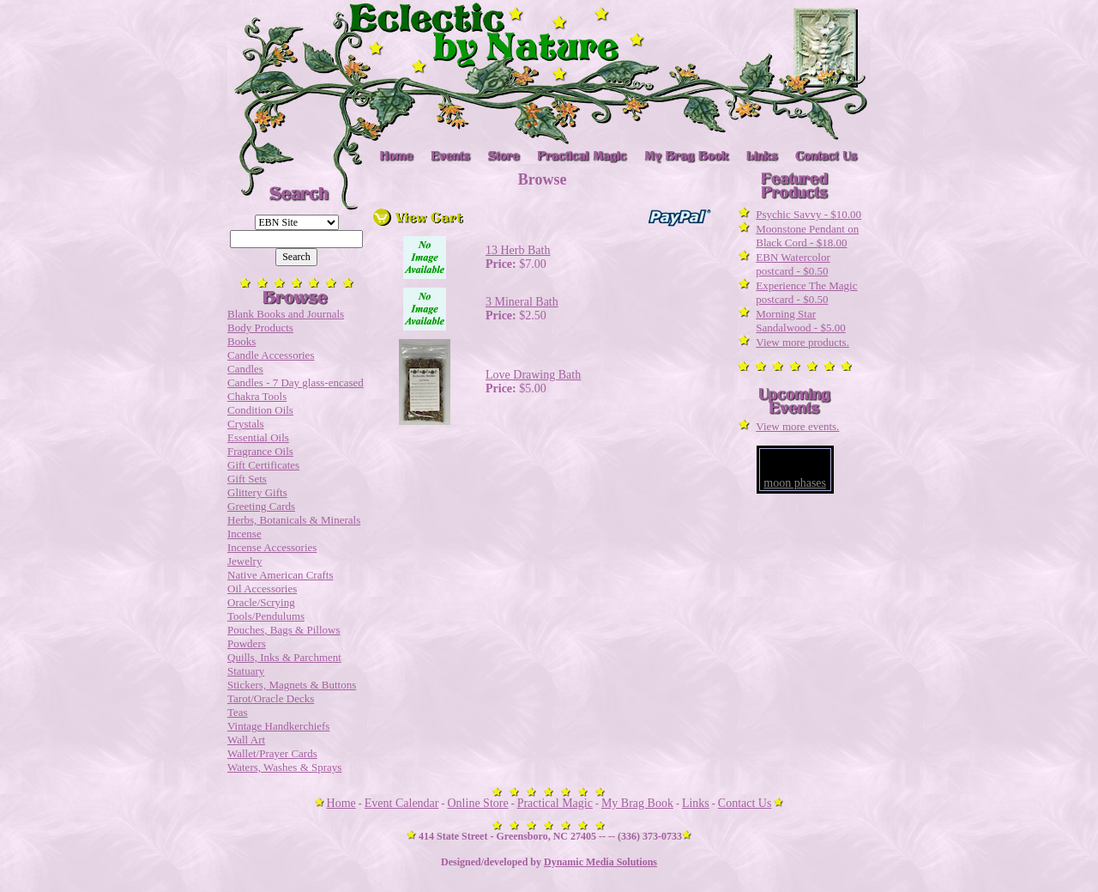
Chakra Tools (257, 396)
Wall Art (246, 739)
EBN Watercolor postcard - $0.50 (793, 264)
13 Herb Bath (518, 250)
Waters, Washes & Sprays (284, 767)
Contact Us (745, 803)
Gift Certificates (263, 464)
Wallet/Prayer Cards (272, 753)
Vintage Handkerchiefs (278, 725)
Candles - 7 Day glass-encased (295, 382)
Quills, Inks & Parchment (284, 657)
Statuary (245, 670)
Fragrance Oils (260, 451)
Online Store (478, 803)
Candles (245, 368)
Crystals (245, 423)
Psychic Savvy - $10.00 (808, 214)
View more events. (797, 426)
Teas (237, 712)
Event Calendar (402, 803)
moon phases (794, 482)
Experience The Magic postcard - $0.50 (806, 292)
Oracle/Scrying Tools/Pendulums (266, 609)
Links (695, 803)
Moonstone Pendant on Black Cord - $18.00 (807, 235)
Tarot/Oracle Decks (270, 698)
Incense (244, 533)
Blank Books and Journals (285, 313)
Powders (246, 643)
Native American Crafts (280, 574)
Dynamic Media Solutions (600, 862)
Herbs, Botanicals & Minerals (293, 519)
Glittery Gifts (257, 492)
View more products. (802, 342)
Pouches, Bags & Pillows (283, 629)
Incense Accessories (272, 547)
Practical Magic (555, 803)
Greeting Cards (261, 506)
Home (341, 803)
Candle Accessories (270, 355)
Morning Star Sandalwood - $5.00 (800, 320)
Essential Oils (258, 437)
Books (241, 341)
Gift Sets (247, 478)
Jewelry (244, 561)
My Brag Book (637, 803)
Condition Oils (260, 410)
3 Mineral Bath (522, 301)
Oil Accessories (262, 588)
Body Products (260, 327)
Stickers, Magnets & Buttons (291, 684)
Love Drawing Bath (533, 374)
